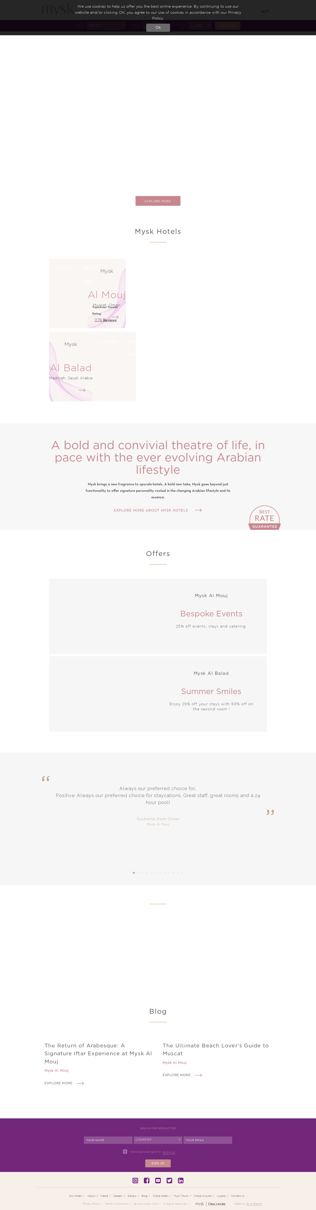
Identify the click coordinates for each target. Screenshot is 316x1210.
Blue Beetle (254, 1203)
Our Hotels (75, 1195)
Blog (144, 1195)
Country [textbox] (144, 1139)
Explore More (158, 201)
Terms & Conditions (117, 1203)
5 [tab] (151, 873)
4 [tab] (147, 873)
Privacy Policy (91, 1203)
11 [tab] (178, 873)
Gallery (132, 1195)
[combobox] (158, 1140)
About (91, 1195)
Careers (117, 1195)
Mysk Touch (181, 1195)
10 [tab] (173, 873)
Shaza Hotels (160, 1195)
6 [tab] (156, 873)
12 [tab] (182, 873)
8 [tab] (165, 873)
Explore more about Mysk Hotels (151, 510)
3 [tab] (143, 873)
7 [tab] (160, 873)
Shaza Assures (203, 1195)
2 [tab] (138, 873)
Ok (158, 27)
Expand (169, 1152)
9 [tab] (169, 873)
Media (104, 1195)
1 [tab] (134, 873)
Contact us (237, 1195)
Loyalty (221, 1195)
